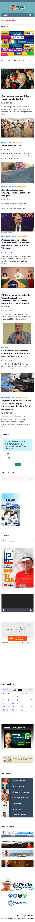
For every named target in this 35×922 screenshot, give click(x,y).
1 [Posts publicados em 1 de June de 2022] (17, 697)
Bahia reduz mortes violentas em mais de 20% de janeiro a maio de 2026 (17, 25)
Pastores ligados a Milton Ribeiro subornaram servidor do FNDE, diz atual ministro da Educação (16, 244)
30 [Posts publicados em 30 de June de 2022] (22, 710)
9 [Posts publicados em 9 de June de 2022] (21, 700)
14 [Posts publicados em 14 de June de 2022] (13, 703)
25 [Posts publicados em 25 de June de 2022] (31, 707)
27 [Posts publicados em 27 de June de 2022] (8, 710)
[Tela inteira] (31, 610)
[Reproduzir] (4, 610)
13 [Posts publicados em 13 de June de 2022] (8, 703)
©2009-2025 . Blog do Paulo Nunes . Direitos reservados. (17, 917)
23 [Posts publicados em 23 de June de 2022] (22, 707)
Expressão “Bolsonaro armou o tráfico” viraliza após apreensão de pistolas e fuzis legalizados (16, 404)
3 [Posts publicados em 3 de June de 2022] (26, 697)
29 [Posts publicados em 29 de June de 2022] (17, 710)
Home (3, 60)
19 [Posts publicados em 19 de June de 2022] (4, 707)
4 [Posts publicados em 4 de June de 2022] (31, 697)
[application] (17, 603)
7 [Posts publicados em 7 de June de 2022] (12, 700)
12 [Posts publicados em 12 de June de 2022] (4, 703)
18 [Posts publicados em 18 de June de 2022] (31, 703)
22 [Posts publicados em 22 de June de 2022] (17, 707)
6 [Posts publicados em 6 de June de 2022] (8, 700)
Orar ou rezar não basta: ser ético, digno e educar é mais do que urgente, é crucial (16, 353)
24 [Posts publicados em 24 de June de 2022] (27, 707)
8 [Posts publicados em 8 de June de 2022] (17, 700)
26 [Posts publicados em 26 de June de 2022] (4, 710)
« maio (5, 690)
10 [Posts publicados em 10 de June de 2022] (26, 700)
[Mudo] (28, 610)
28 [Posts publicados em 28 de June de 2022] (13, 710)
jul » (30, 690)
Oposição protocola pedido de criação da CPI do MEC (16, 97)
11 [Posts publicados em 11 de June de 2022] (31, 700)
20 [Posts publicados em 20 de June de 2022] (8, 707)
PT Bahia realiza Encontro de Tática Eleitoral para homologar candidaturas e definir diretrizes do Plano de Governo (15, 301)
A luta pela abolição (11, 145)
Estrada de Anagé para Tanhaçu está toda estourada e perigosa (16, 193)
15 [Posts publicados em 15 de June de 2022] (17, 703)
